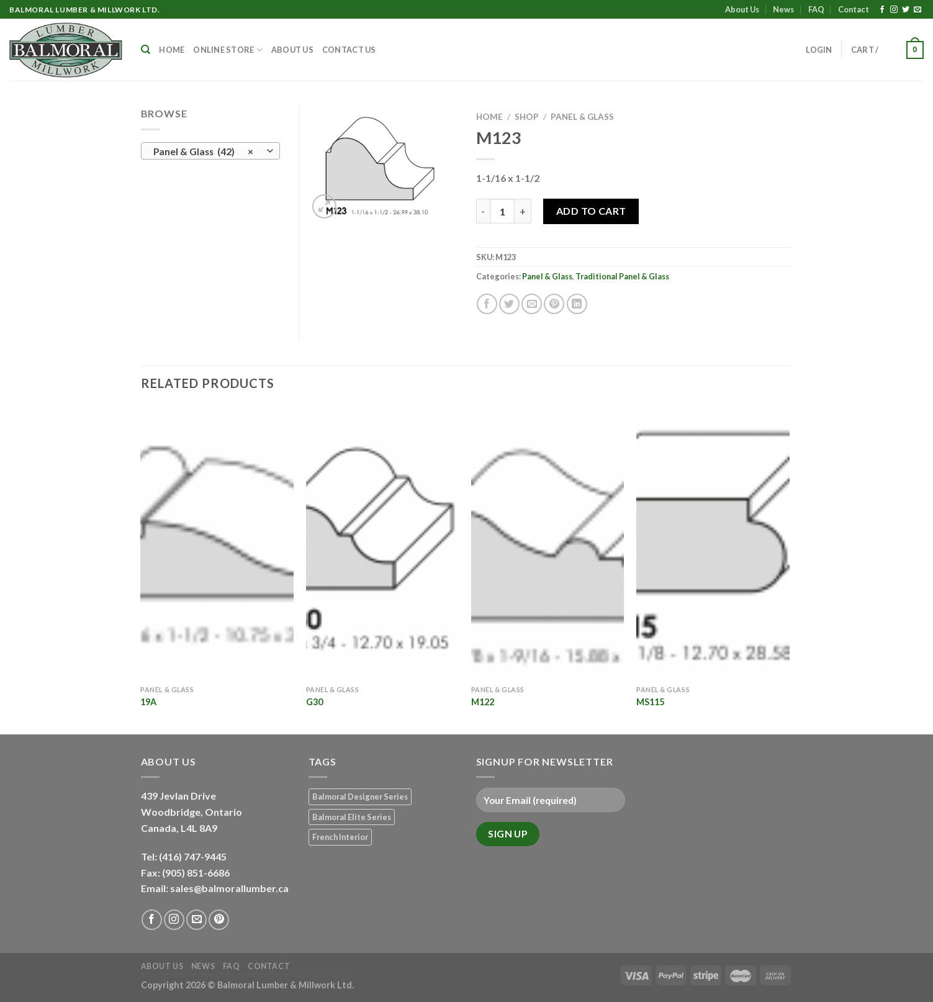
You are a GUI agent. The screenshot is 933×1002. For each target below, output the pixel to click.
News (783, 9)
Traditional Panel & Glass (622, 276)
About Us (742, 9)
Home (171, 50)
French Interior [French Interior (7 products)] (340, 837)
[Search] (145, 49)
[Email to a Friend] (531, 304)
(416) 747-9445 (193, 856)
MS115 (650, 702)
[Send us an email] (917, 10)
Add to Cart (591, 211)
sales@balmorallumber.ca (229, 888)
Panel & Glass (582, 117)
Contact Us (349, 50)
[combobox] (210, 151)
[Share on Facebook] (487, 304)
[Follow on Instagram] (894, 10)
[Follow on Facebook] (882, 10)
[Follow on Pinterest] (219, 919)
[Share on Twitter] (509, 304)
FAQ (816, 9)
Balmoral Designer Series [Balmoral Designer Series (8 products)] (360, 796)
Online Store (228, 50)
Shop (527, 117)
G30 (314, 702)
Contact (853, 9)
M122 (482, 702)
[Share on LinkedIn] (577, 304)
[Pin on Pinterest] (554, 304)
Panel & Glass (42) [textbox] (203, 151)
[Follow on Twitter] (905, 10)
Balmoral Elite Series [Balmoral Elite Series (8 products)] (351, 817)
